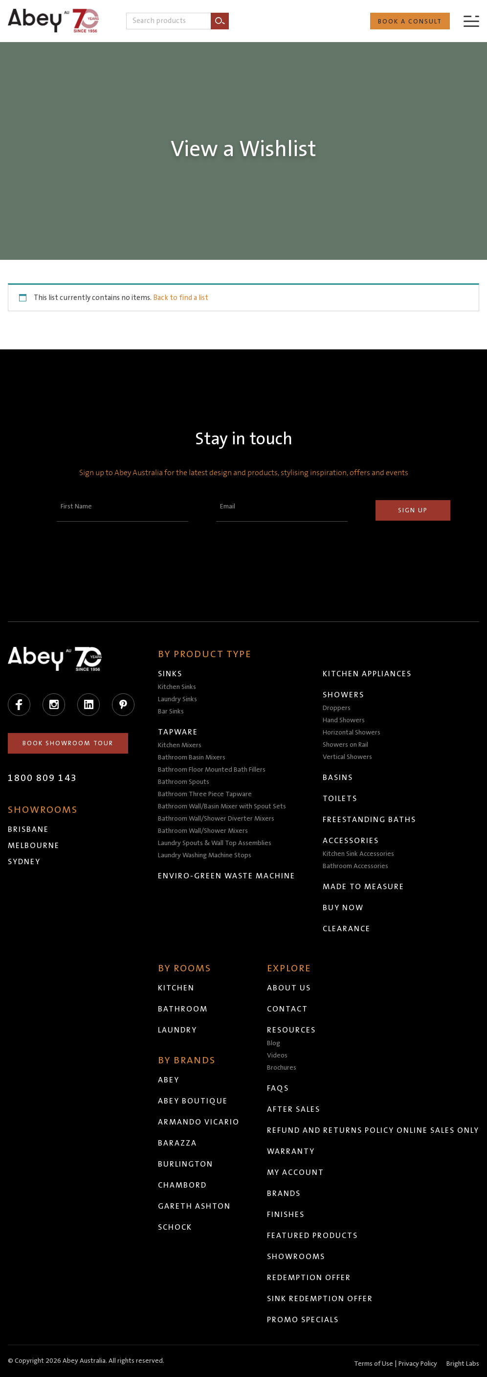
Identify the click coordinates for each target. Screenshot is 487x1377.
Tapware (178, 732)
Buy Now (343, 907)
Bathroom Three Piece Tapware (205, 794)
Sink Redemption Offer (320, 1298)
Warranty (291, 1151)
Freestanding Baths (369, 819)
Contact (287, 1009)
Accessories (351, 840)
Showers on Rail (345, 745)
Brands (284, 1193)
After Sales (293, 1109)
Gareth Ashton (194, 1206)
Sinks (170, 673)
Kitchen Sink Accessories (358, 854)
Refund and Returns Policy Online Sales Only (373, 1130)
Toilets (340, 798)
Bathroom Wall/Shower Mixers (203, 831)
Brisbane (28, 829)
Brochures (281, 1068)
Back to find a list (180, 298)
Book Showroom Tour (67, 743)
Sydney (24, 861)
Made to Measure (363, 886)
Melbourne (34, 845)
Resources (291, 1030)
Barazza (177, 1143)
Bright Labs (462, 1364)
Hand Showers (344, 720)
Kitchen (176, 988)
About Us (289, 988)
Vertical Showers (347, 757)
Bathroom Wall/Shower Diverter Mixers (216, 819)
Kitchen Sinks (177, 687)
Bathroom (183, 1009)
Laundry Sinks (177, 699)
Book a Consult (410, 21)
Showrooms (296, 1256)
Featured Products (312, 1235)
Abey (168, 1080)
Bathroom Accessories (355, 866)
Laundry (177, 1030)
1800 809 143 (42, 778)
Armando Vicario (199, 1122)
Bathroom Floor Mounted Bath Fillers (212, 770)
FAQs (278, 1088)
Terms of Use (373, 1364)
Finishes (286, 1214)
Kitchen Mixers (179, 745)
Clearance (347, 928)
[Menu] (471, 21)
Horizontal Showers (351, 732)
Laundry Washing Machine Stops (204, 855)
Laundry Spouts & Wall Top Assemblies (214, 843)
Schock (175, 1227)
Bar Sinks (171, 711)
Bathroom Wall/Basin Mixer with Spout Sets (222, 806)
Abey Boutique (193, 1101)
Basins (338, 777)
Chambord (182, 1185)
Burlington (185, 1164)
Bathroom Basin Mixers (191, 757)
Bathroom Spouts (183, 782)
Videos (277, 1055)
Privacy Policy (417, 1364)
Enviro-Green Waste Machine (226, 876)
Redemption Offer (309, 1277)
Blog (273, 1043)
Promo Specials (303, 1319)
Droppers (337, 708)
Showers (343, 694)
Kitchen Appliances (367, 673)
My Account (295, 1172)
